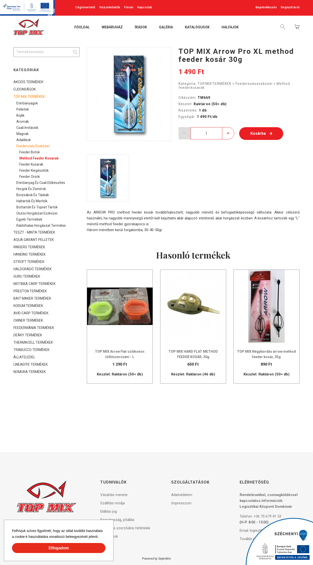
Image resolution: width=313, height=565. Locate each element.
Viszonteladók (109, 7)
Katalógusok (197, 27)
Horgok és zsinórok (31, 189)
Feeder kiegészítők (34, 170)
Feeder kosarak (31, 164)
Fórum (128, 7)
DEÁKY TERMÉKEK (27, 335)
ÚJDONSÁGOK (24, 89)
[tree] (46, 226)
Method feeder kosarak (39, 158)
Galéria (166, 27)
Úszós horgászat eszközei (36, 213)
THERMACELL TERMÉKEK (33, 342)
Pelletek (22, 109)
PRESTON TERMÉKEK (30, 291)
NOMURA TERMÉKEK (29, 372)
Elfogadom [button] (59, 548)
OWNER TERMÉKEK (28, 320)
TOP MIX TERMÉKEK (214, 84)
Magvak (22, 134)
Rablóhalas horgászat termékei (41, 225)
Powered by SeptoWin (156, 558)
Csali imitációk (27, 128)
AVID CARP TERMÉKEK (30, 313)
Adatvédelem (181, 495)
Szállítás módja (112, 503)
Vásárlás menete (114, 495)
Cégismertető (85, 7)
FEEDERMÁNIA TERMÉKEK (33, 328)
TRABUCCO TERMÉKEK (31, 350)
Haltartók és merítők (31, 201)
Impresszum (181, 503)
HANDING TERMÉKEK (29, 254)
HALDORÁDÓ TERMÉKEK (32, 269)
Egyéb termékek (29, 219)
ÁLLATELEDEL (24, 357)
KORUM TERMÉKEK (28, 306)
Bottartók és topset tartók (37, 207)
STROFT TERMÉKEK (28, 262)
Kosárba (261, 133)
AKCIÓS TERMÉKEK (28, 82)
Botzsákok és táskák (32, 195)
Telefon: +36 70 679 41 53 (260, 516)
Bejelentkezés (266, 7)
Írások (141, 27)
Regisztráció (290, 7)
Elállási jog (108, 511)
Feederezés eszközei (253, 84)
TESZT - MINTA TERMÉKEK (34, 232)
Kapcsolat (144, 7)
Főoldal (82, 27)
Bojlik (20, 115)
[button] (100, 537)
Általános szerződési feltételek (125, 528)
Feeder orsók (29, 177)
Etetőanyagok (27, 103)
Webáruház (112, 27)
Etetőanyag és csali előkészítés (40, 183)
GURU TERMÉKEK (26, 276)
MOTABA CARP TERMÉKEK (34, 284)
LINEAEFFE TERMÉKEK (30, 364)
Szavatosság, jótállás (117, 520)
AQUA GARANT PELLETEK (33, 240)
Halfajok (230, 27)
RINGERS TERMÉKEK (29, 247)
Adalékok (23, 140)
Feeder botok (29, 152)
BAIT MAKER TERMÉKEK (32, 298)
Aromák (22, 122)
